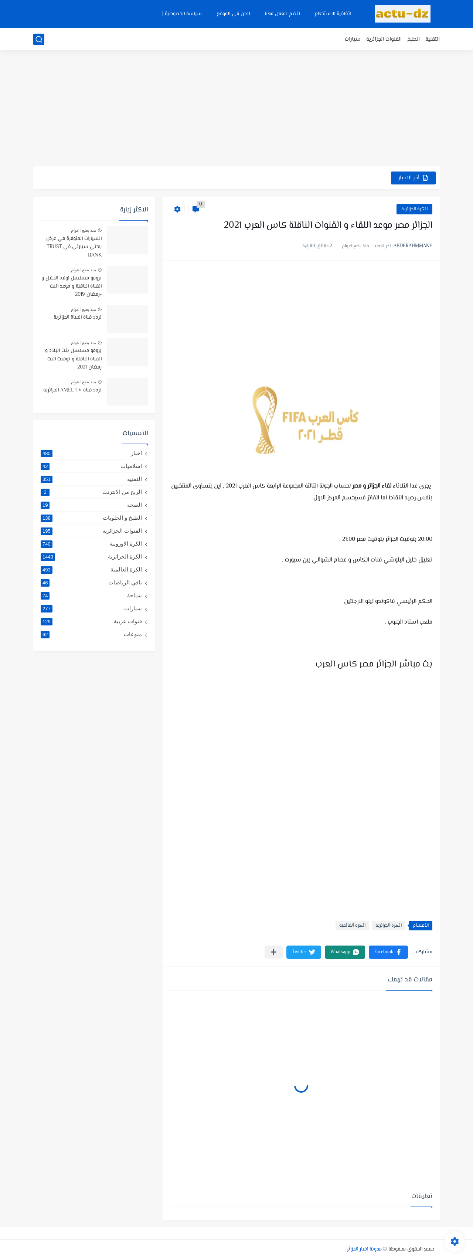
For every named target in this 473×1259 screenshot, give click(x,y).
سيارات (353, 39)
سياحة (91, 595)
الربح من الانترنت (91, 492)
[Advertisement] (236, 109)
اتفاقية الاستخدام (332, 14)
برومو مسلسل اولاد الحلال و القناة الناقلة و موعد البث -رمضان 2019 (71, 286)
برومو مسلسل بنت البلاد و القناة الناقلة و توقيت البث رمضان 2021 (73, 359)
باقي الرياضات (91, 582)
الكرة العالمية (352, 925)
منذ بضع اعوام (83, 230)
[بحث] (38, 39)
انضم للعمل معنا (282, 14)
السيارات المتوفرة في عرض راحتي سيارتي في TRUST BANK (74, 247)
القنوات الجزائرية (384, 39)
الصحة (91, 505)
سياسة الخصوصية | (182, 14)
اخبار (91, 453)
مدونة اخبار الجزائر (364, 1249)
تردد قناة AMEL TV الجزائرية (72, 390)
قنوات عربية (91, 621)
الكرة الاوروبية (91, 543)
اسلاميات (91, 466)
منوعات (91, 634)
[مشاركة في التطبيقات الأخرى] (274, 952)
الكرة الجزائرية (414, 209)
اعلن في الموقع (233, 14)
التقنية (432, 39)
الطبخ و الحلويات (91, 518)
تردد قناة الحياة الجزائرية (78, 317)
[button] (388, 952)
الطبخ (413, 39)
